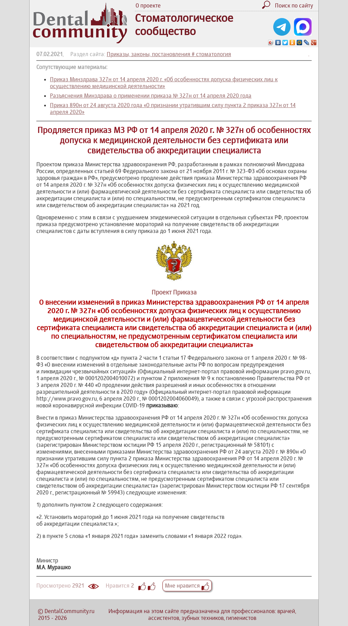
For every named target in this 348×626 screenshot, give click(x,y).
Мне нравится (187, 585)
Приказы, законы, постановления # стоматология (169, 54)
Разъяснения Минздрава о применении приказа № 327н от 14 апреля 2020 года (150, 95)
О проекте (148, 5)
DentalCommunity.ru (69, 611)
